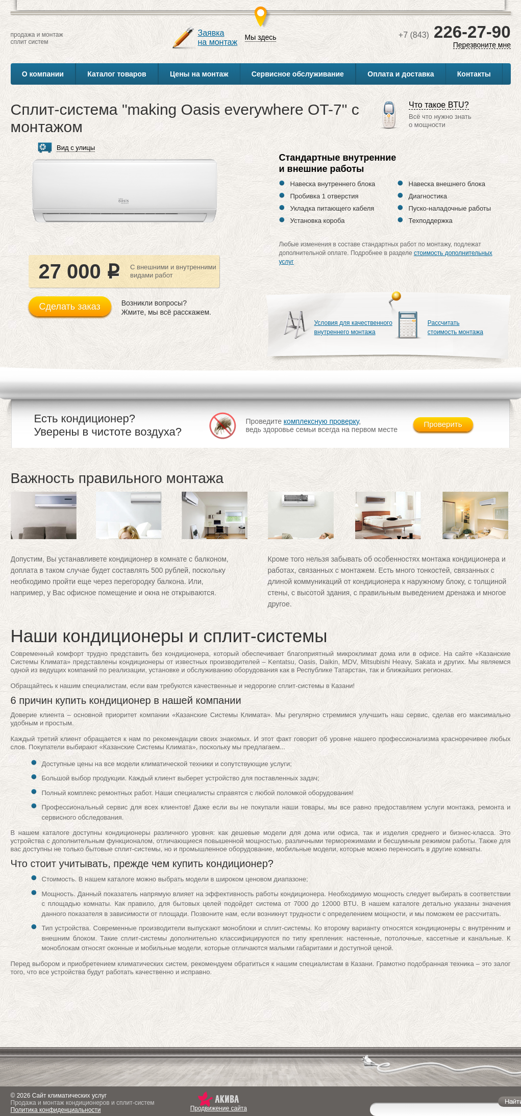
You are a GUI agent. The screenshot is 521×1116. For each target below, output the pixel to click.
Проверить (443, 424)
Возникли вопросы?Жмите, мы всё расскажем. (166, 307)
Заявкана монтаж (218, 37)
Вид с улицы (76, 147)
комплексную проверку (321, 421)
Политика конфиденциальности (56, 1109)
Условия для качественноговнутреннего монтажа (353, 327)
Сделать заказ (70, 306)
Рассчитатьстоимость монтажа (455, 327)
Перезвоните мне (481, 45)
